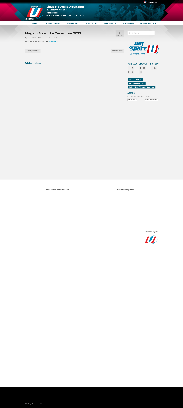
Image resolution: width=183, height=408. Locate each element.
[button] (132, 99)
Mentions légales (152, 232)
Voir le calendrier (151, 99)
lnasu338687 (32, 38)
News (50, 38)
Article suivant (117, 51)
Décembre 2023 (54, 41)
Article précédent (32, 51)
